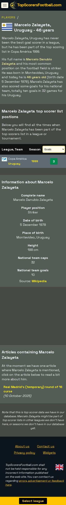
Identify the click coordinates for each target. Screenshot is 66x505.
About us (22, 446)
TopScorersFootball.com (39, 5)
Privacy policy (24, 453)
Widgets (49, 453)
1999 (35, 161)
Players (8, 17)
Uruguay (14, 163)
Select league (33, 501)
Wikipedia (39, 281)
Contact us (45, 446)
